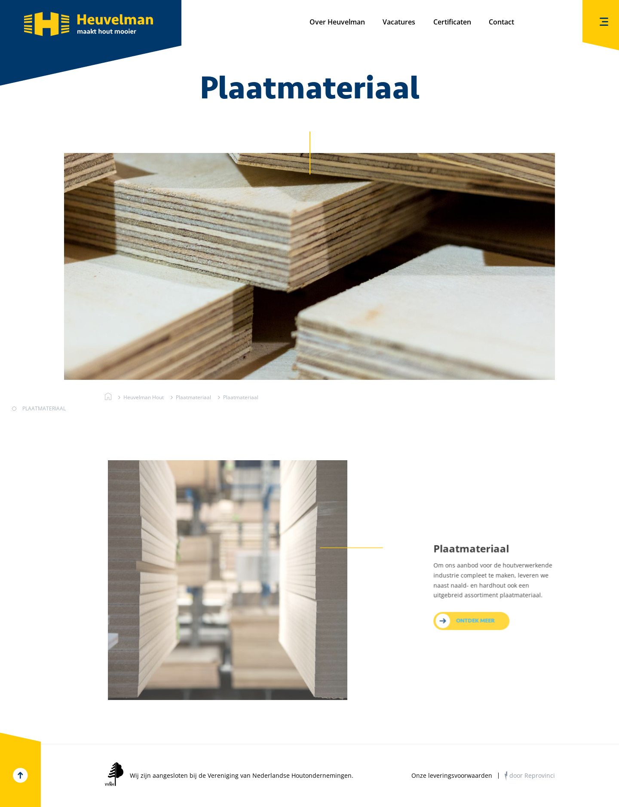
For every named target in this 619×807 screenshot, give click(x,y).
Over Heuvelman (337, 22)
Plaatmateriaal (193, 397)
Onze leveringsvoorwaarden (451, 776)
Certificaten (452, 22)
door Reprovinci (532, 775)
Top (20, 775)
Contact (501, 22)
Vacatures (399, 22)
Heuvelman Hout (108, 397)
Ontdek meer (476, 630)
